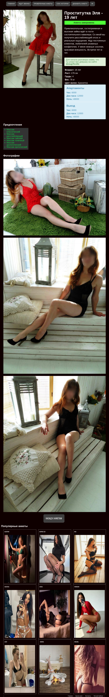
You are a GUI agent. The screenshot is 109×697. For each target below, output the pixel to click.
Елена (41, 587)
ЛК (92, 4)
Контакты (88, 696)
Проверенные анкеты (43, 4)
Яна (75, 532)
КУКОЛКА (7, 587)
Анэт (6, 642)
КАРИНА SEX (42, 532)
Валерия (7, 532)
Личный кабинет (98, 696)
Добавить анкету (80, 4)
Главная (11, 4)
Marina (41, 642)
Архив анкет (79, 696)
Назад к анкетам (54, 518)
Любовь (76, 642)
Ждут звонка (24, 4)
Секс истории (62, 4)
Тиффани (77, 587)
